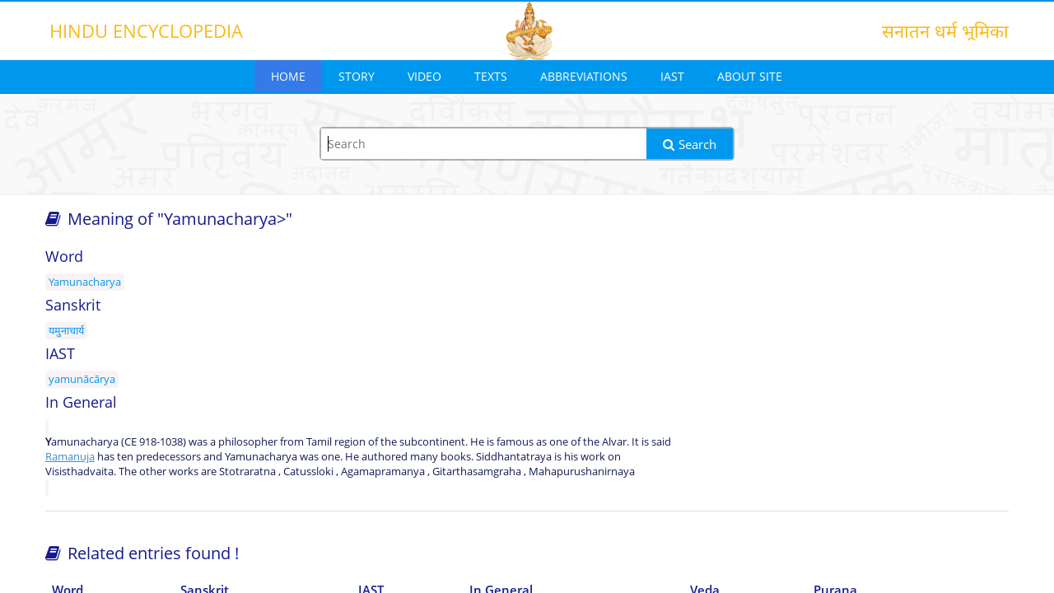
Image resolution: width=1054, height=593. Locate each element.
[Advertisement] (856, 372)
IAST (672, 76)
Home (288, 76)
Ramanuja (70, 456)
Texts (490, 76)
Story (356, 76)
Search (689, 144)
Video (424, 76)
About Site (749, 76)
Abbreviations (583, 76)
